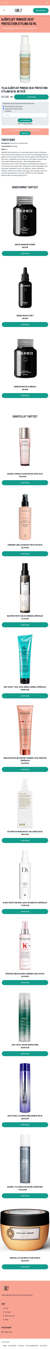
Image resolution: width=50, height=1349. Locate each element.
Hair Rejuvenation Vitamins (25, 244)
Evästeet (21, 1346)
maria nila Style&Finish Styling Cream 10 (25, 1258)
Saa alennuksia (25, 120)
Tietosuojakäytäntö (32, 1346)
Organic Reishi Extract (25, 315)
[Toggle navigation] (3, 10)
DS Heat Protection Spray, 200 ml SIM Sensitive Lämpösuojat (25, 902)
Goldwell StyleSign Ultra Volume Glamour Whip (25, 1187)
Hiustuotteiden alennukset (14, 106)
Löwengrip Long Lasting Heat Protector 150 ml (25, 545)
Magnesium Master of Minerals (25, 386)
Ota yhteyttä (12, 1346)
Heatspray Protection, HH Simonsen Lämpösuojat (25, 616)
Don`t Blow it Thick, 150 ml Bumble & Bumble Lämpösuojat (25, 687)
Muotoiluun (14, 143)
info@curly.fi (5, 2)
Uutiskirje (8, 111)
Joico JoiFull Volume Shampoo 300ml (25, 1045)
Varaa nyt (25, 133)
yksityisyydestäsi (27, 123)
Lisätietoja (31, 97)
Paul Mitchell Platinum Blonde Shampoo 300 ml (25, 1116)
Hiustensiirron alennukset (13, 109)
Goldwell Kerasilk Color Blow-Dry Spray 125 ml (25, 474)
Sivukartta (43, 1346)
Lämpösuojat (23, 143)
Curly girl (8, 1312)
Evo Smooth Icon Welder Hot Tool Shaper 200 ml (25, 831)
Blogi (6, 1320)
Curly (6, 1308)
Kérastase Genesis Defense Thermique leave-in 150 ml (25, 973)
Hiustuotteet (41, 10)
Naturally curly (10, 1316)
